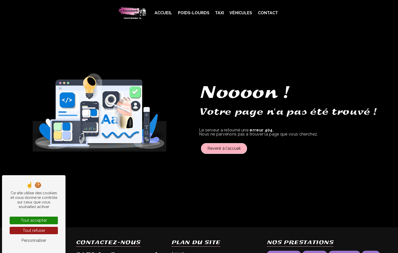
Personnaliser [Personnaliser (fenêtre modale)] (33, 240)
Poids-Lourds (193, 12)
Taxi (219, 12)
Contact (268, 12)
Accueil (163, 12)
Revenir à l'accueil (224, 148)
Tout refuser (34, 230)
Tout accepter (34, 220)
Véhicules (240, 12)
